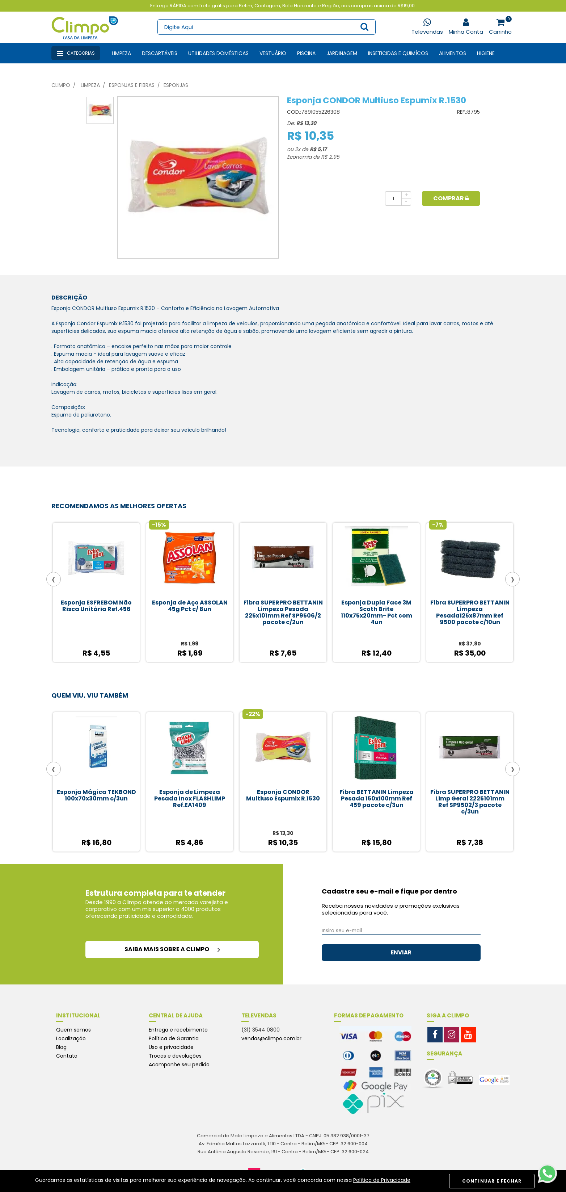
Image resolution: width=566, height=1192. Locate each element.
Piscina (306, 53)
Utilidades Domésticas (218, 53)
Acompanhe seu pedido (179, 1064)
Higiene (486, 53)
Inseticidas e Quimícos (398, 53)
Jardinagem (341, 53)
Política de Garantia (174, 1038)
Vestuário (272, 53)
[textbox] (266, 27)
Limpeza (121, 53)
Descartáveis (159, 53)
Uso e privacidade (171, 1047)
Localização (71, 1038)
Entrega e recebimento (178, 1029)
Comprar (451, 198)
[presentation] (53, 579)
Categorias (76, 53)
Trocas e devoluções (175, 1055)
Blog (61, 1047)
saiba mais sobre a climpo (172, 949)
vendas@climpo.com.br (271, 1038)
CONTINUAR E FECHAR (492, 1181)
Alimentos (452, 53)
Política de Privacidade (381, 1180)
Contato (66, 1055)
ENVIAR (401, 952)
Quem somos (73, 1029)
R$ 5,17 (318, 149)
